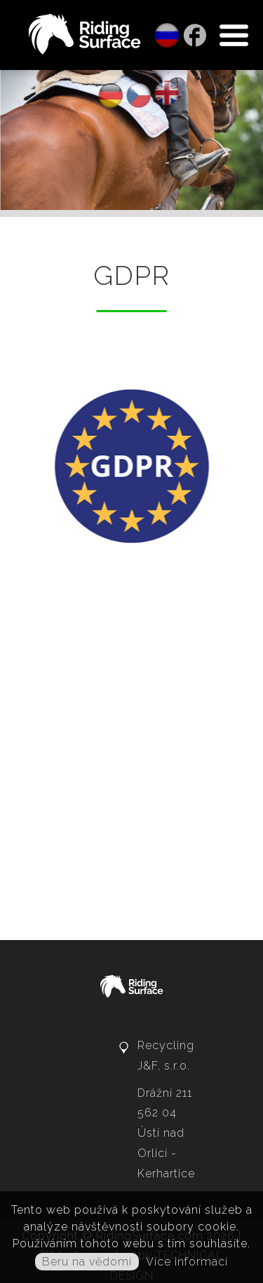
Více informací (187, 1261)
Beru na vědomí (87, 1261)
